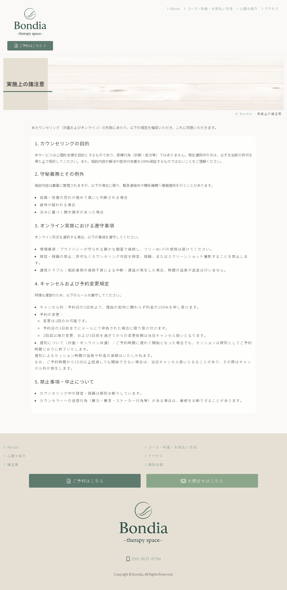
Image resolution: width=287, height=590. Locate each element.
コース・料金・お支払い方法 (208, 8)
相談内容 (154, 464)
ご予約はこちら (30, 45)
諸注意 (11, 464)
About (173, 8)
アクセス (270, 8)
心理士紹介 (247, 8)
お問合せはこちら (202, 481)
